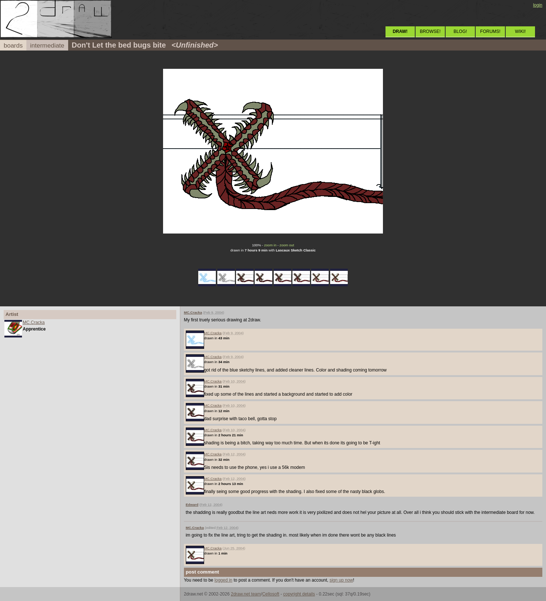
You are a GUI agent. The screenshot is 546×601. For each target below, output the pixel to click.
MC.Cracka (34, 322)
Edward (192, 505)
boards (13, 45)
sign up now (341, 580)
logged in (223, 580)
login (537, 5)
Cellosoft (270, 594)
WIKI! (520, 31)
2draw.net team (246, 594)
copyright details (299, 594)
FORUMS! (490, 31)
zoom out (287, 245)
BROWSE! (430, 31)
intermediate (47, 45)
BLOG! (460, 31)
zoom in (270, 245)
